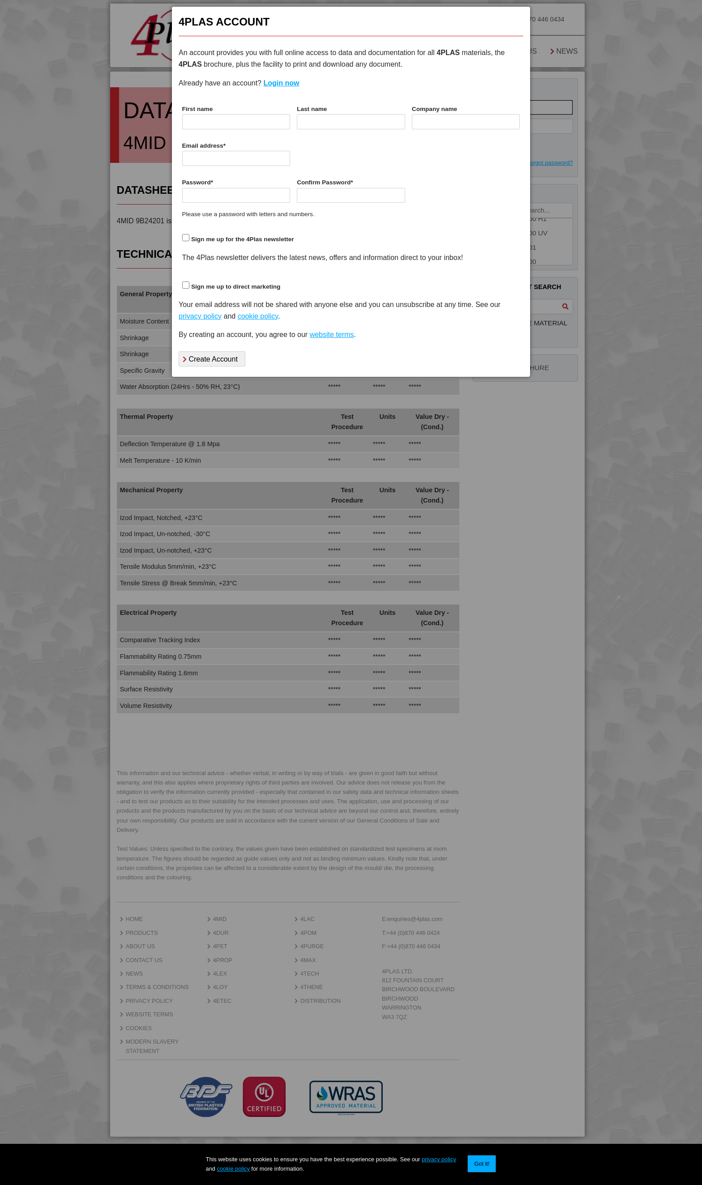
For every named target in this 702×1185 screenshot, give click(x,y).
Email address (204, 145)
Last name (312, 109)
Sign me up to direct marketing (235, 286)
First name (197, 109)
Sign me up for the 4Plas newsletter (242, 239)
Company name (434, 109)
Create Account (210, 359)
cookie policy (233, 1168)
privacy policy (439, 1159)
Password (198, 182)
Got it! (481, 1163)
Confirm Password (325, 182)
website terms (332, 334)
